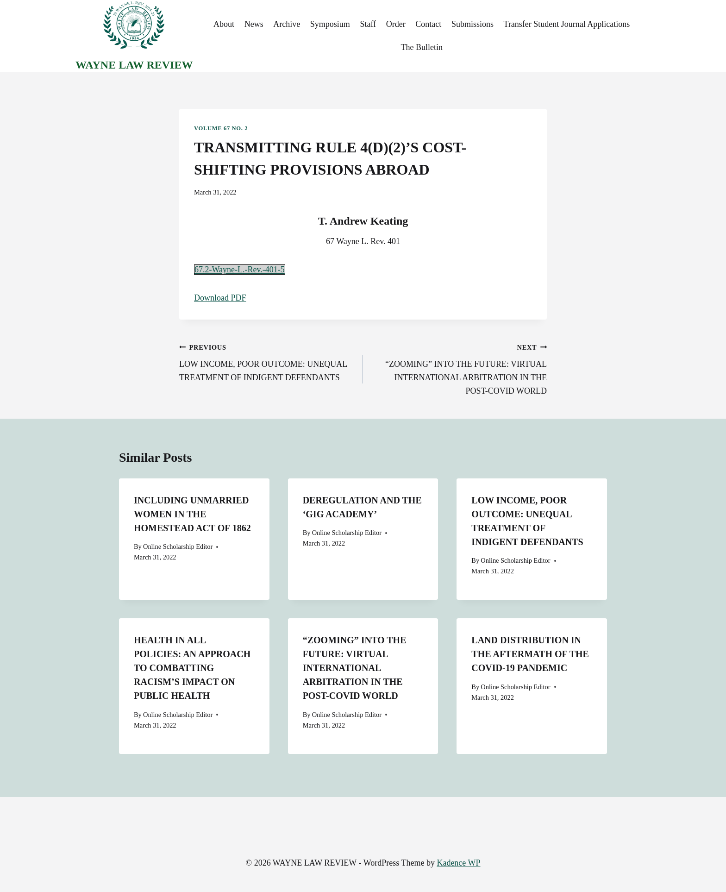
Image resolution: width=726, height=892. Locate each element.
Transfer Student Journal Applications (567, 24)
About (223, 24)
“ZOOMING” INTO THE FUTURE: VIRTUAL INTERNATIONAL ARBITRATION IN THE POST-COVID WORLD (459, 368)
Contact (428, 24)
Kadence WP (458, 862)
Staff (368, 24)
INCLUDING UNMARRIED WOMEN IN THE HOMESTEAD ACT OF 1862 (192, 514)
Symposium (330, 24)
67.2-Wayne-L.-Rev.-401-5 (239, 269)
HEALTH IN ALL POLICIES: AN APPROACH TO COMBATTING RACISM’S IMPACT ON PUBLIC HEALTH (192, 668)
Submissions (472, 24)
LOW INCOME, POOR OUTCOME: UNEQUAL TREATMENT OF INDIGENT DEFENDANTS (267, 361)
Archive (286, 24)
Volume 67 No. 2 (221, 128)
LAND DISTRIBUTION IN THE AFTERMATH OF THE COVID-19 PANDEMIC (530, 654)
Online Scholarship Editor (178, 546)
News (253, 24)
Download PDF (220, 297)
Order (396, 24)
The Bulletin (421, 47)
